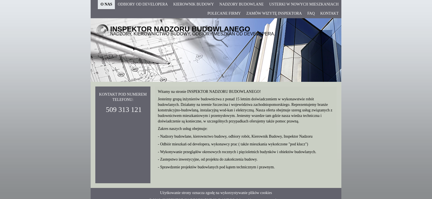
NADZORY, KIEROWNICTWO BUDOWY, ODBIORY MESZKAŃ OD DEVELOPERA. (192, 34)
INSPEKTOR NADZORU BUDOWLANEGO (180, 29)
